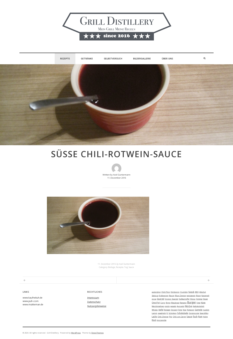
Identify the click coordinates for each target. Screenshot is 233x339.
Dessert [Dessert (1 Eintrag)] (174, 310)
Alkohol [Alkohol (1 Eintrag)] (202, 292)
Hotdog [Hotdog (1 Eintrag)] (199, 299)
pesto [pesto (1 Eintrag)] (167, 306)
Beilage (111, 267)
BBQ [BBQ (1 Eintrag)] (197, 292)
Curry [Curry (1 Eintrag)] (162, 302)
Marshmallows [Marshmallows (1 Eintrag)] (158, 306)
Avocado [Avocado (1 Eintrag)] (180, 306)
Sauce (131, 267)
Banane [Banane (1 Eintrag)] (183, 302)
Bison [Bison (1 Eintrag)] (198, 295)
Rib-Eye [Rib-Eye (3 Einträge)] (188, 306)
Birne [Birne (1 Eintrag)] (168, 302)
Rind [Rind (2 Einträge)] (154, 320)
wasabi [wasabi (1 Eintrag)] (173, 306)
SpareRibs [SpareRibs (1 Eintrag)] (204, 313)
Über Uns (167, 58)
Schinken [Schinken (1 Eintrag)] (173, 313)
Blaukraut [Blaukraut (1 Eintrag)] (175, 302)
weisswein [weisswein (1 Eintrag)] (191, 295)
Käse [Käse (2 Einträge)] (203, 302)
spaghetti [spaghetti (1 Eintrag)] (162, 313)
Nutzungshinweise (96, 306)
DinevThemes (97, 333)
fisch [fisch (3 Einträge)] (195, 316)
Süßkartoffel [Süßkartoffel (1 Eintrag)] (184, 299)
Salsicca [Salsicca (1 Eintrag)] (155, 295)
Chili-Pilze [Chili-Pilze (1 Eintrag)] (165, 292)
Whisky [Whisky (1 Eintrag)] (155, 310)
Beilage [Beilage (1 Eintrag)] (167, 310)
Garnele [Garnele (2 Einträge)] (198, 309)
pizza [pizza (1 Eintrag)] (154, 299)
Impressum (93, 297)
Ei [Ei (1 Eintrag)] (167, 313)
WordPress (76, 333)
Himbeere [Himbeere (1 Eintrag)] (175, 292)
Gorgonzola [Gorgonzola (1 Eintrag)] (194, 313)
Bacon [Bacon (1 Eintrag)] (171, 295)
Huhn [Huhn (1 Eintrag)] (205, 316)
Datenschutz (93, 301)
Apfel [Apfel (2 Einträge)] (160, 309)
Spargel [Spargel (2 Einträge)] (160, 299)
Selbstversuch (113, 58)
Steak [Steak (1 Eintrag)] (205, 299)
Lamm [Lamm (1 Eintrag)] (154, 313)
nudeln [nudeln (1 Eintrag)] (206, 310)
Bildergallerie (142, 58)
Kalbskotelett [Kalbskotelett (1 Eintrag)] (198, 306)
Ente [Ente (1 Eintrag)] (180, 310)
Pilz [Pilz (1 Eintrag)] (170, 316)
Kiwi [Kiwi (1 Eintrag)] (184, 310)
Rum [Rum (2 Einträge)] (200, 316)
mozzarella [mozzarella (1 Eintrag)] (161, 320)
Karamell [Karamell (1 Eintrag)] (205, 295)
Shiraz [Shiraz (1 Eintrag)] (192, 299)
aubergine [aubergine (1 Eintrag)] (156, 292)
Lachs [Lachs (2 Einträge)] (154, 316)
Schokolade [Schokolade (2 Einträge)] (182, 313)
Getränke (87, 58)
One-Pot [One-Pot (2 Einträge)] (156, 302)
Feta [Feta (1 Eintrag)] (198, 302)
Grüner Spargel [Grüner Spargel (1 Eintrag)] (171, 299)
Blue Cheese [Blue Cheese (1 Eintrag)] (180, 295)
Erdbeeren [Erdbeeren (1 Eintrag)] (163, 295)
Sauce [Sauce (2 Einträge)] (189, 316)
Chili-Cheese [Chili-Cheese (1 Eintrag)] (163, 316)
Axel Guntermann (127, 264)
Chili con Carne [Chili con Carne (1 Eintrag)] (179, 316)
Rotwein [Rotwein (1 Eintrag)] (190, 310)
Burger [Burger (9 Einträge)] (191, 302)
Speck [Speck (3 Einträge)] (191, 291)
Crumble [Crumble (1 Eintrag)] (184, 292)
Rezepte (65, 58)
